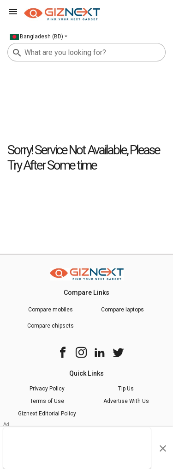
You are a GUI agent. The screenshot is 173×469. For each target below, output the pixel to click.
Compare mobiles (50, 309)
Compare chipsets (50, 326)
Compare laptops (122, 309)
